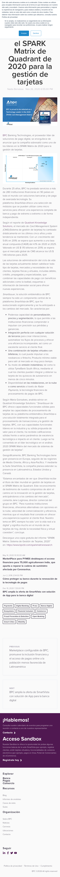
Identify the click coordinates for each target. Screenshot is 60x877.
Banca (6, 778)
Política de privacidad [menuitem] (13, 866)
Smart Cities (9, 622)
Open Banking (38, 616)
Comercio (8, 783)
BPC (5, 135)
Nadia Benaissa (15, 89)
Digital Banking (22, 605)
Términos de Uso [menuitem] (31, 866)
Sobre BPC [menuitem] (7, 819)
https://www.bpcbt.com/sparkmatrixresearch (29, 545)
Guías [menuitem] (5, 806)
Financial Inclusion (25, 611)
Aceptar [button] (24, 33)
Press (35, 605)
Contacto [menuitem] (6, 834)
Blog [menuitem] (5, 795)
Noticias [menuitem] (6, 822)
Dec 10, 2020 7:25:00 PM (13, 588)
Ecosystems (9, 611)
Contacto (8, 732)
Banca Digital (46, 605)
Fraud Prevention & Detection (16, 616)
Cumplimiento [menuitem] (46, 866)
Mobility (21, 622)
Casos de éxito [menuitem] (9, 803)
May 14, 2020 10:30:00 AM (14, 555)
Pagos (6, 781)
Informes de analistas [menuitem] (12, 799)
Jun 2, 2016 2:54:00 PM (13, 575)
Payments (8, 605)
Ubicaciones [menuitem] (8, 830)
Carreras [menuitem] (6, 826)
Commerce (41, 611)
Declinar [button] (36, 33)
